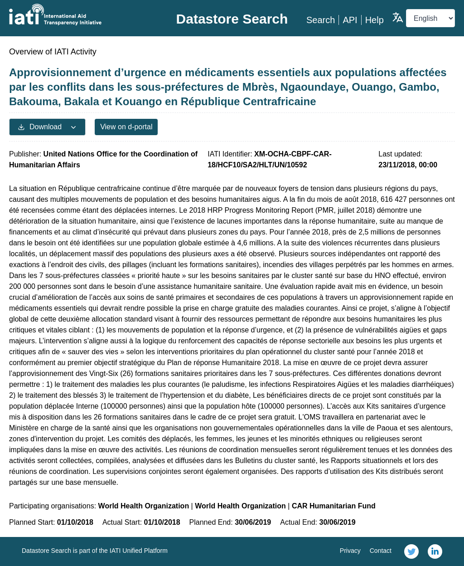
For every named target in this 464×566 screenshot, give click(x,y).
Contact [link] (381, 550)
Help (374, 20)
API (350, 20)
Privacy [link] (350, 550)
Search (320, 20)
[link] (411, 551)
